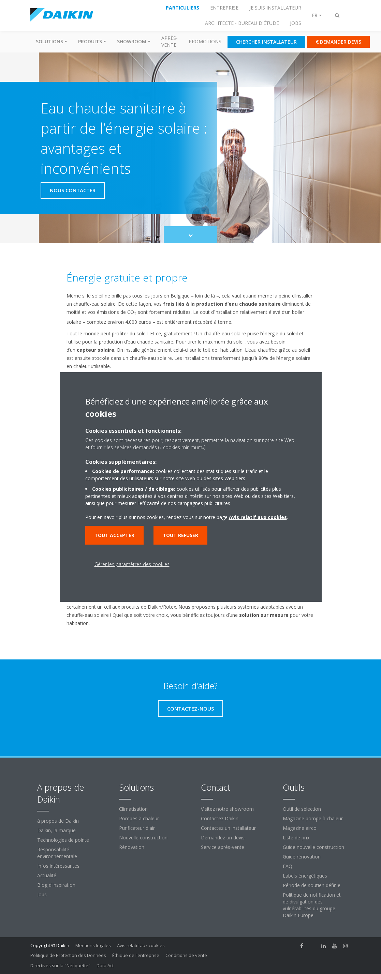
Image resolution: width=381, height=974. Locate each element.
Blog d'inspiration (56, 885)
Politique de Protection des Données (68, 955)
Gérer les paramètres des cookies (132, 564)
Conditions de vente (186, 955)
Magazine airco (300, 828)
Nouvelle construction (143, 837)
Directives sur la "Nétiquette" (60, 965)
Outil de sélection (302, 809)
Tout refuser (180, 535)
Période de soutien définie (311, 885)
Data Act (105, 965)
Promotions (205, 41)
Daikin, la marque (56, 830)
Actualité (46, 875)
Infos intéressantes (58, 866)
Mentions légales (93, 945)
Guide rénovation (302, 856)
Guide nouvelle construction (313, 847)
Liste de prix (296, 837)
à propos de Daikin (58, 821)
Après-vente (169, 41)
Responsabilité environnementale (57, 852)
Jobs (42, 894)
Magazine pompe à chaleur (313, 818)
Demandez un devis (223, 837)
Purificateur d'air (137, 828)
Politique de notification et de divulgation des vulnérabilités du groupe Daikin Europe (312, 905)
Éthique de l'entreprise (135, 955)
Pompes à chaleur (139, 818)
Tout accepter (114, 535)
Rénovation (131, 847)
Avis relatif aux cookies (141, 945)
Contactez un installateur (228, 828)
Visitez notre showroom (227, 809)
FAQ (287, 866)
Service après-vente (222, 847)
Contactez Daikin (219, 818)
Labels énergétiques (305, 875)
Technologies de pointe (63, 840)
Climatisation (133, 809)
